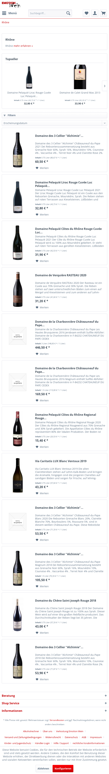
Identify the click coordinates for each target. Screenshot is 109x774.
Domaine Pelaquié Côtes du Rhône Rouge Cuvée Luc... (68, 230)
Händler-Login (42, 743)
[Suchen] (68, 13)
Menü (9, 12)
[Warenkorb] (103, 13)
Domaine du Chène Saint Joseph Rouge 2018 (65, 600)
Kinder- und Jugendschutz (17, 743)
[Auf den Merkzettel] (42, 168)
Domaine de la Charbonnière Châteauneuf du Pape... (67, 323)
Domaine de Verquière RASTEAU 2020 (60, 275)
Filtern (10, 115)
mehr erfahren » (23, 45)
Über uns (47, 731)
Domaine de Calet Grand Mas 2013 (80, 92)
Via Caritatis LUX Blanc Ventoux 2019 (60, 461)
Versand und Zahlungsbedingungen (23, 737)
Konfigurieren (63, 768)
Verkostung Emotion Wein (69, 731)
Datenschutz (71, 737)
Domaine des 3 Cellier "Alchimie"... (59, 136)
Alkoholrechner (31, 731)
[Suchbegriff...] (50, 13)
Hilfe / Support (61, 743)
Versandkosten (57, 720)
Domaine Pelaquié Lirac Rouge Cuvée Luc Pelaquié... (29, 94)
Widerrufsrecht (53, 737)
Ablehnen (43, 768)
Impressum (96, 737)
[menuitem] (9, 13)
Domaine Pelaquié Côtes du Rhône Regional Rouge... (65, 416)
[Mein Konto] (94, 13)
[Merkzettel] (86, 13)
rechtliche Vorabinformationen (89, 743)
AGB (84, 737)
